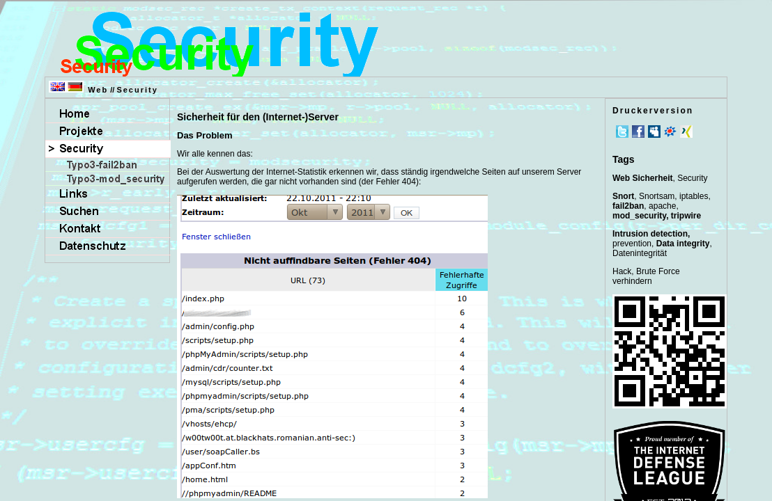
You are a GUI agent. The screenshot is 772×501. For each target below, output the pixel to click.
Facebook (638, 131)
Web (98, 90)
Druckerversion (652, 111)
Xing (686, 131)
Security (136, 90)
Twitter (622, 131)
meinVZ (670, 131)
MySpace (654, 131)
